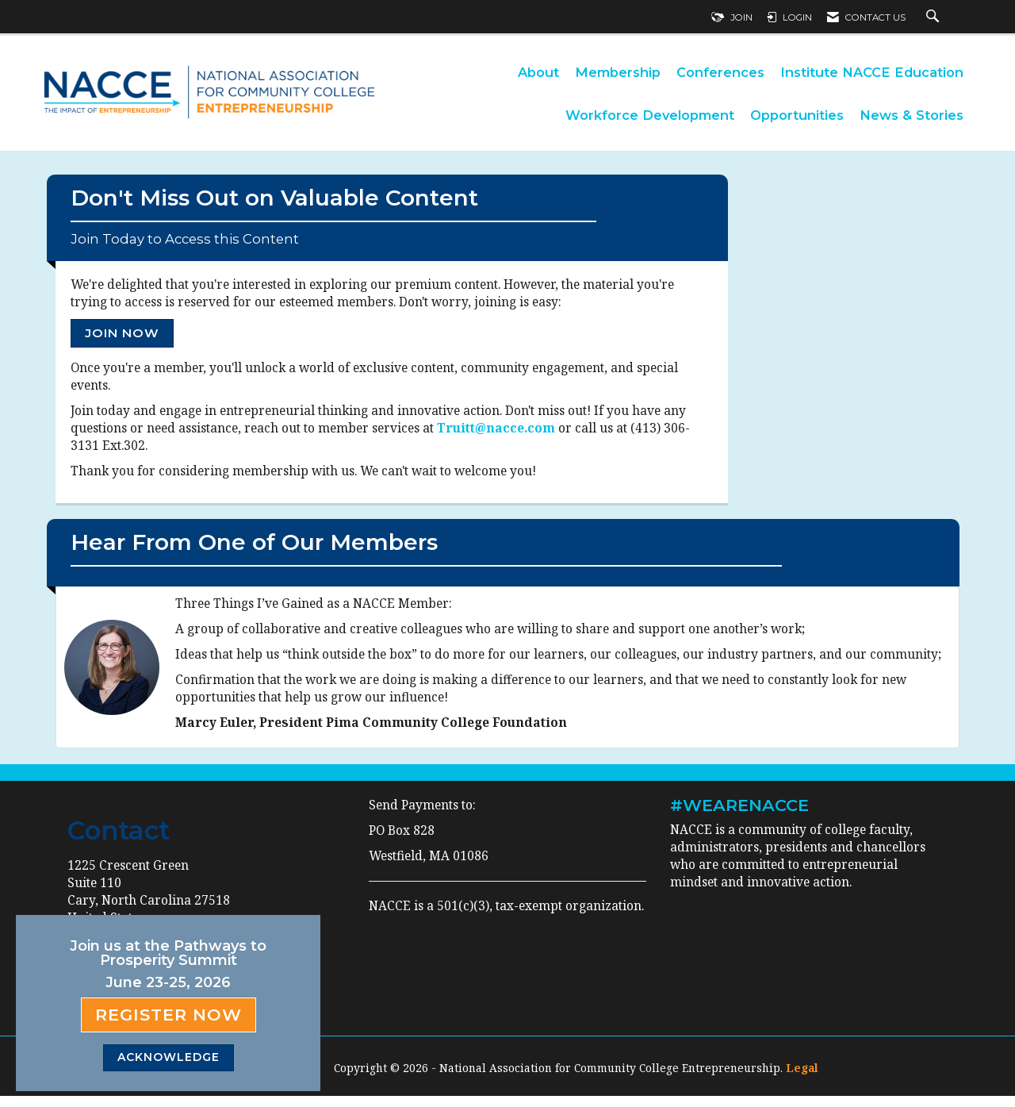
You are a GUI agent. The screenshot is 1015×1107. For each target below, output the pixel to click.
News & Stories (911, 115)
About (538, 72)
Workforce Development (649, 115)
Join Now (122, 338)
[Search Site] (934, 17)
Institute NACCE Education (871, 72)
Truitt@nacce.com (496, 433)
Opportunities (797, 115)
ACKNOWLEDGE (168, 1057)
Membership (618, 72)
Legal (802, 1078)
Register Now (168, 1014)
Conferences (720, 72)
